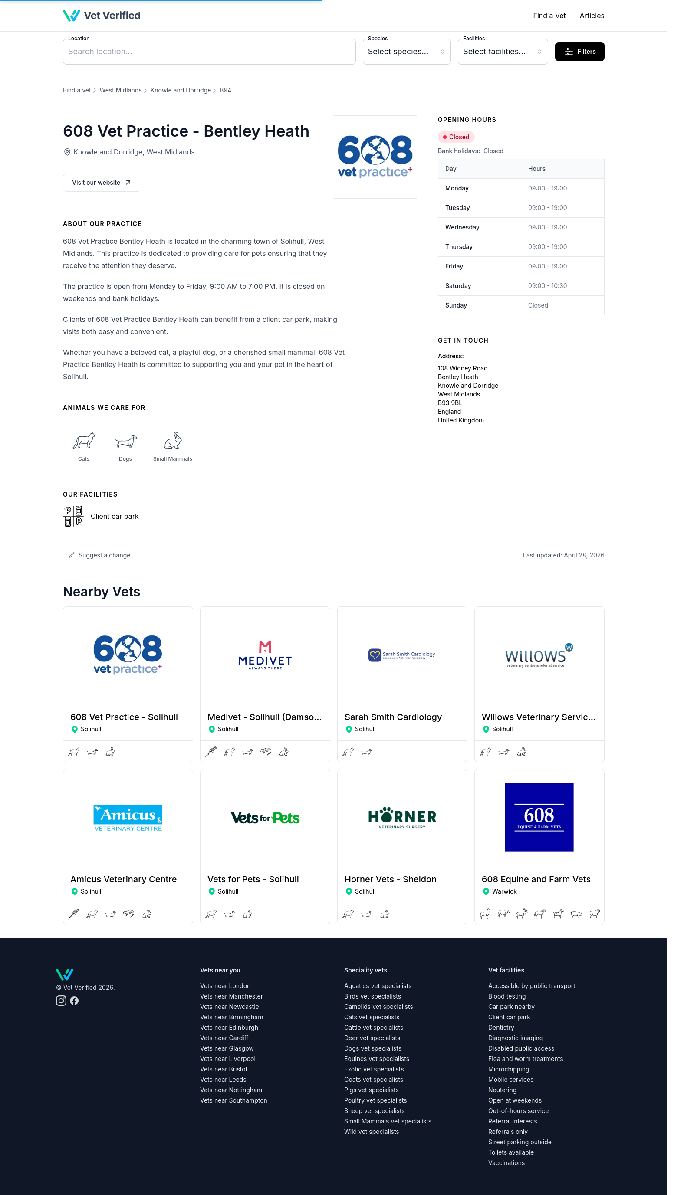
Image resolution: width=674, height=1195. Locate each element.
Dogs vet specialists (372, 1048)
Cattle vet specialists (373, 1027)
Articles (592, 15)
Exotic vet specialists (374, 1069)
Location (78, 38)
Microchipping (508, 1069)
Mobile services (510, 1079)
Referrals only (508, 1131)
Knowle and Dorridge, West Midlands (134, 151)
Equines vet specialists (376, 1058)
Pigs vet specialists (371, 1090)
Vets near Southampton (233, 1100)
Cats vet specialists (372, 1017)
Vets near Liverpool (228, 1058)
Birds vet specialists (372, 996)
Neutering (502, 1090)
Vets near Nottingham (231, 1090)
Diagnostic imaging (515, 1037)
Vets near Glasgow (227, 1048)
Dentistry (501, 1027)
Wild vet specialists (371, 1131)
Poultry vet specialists (375, 1100)
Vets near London (225, 985)
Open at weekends (515, 1100)
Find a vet (77, 90)
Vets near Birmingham (231, 1017)
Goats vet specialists (373, 1079)
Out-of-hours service (518, 1110)
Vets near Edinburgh (229, 1027)
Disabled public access (521, 1048)
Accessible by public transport (531, 985)
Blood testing (507, 996)
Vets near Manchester (231, 996)
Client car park (509, 1017)
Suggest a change (99, 555)
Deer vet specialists (372, 1037)
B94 (225, 90)
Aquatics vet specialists (377, 985)
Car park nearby (511, 1006)
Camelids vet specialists (378, 1006)
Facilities (474, 38)
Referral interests (512, 1121)
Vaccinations (506, 1162)
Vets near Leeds (223, 1079)
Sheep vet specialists (374, 1110)
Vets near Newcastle (229, 1006)
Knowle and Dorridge (181, 90)
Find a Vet (549, 15)
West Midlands (121, 90)
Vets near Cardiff (224, 1037)
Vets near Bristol (223, 1069)
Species (378, 38)
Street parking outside (520, 1142)
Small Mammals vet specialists (387, 1121)
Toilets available (511, 1152)
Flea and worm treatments (525, 1058)
